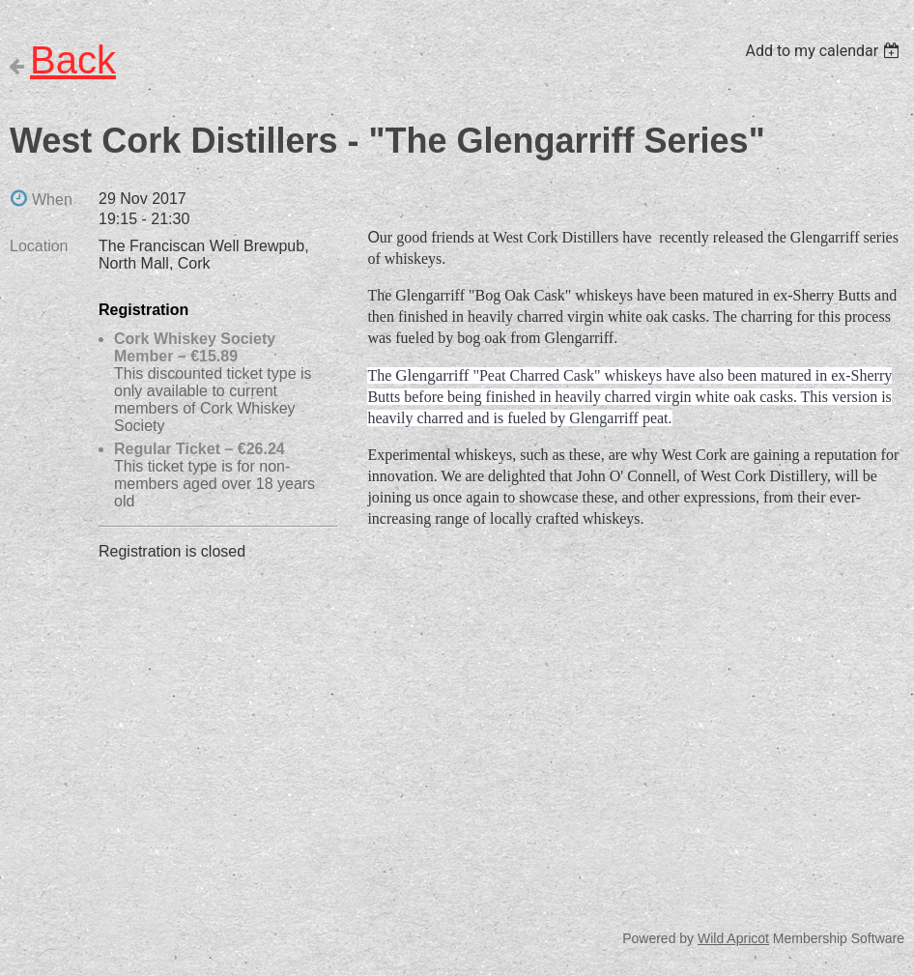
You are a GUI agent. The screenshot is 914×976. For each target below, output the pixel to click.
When (52, 199)
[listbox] (824, 51)
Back (73, 60)
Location (39, 246)
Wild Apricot (733, 938)
